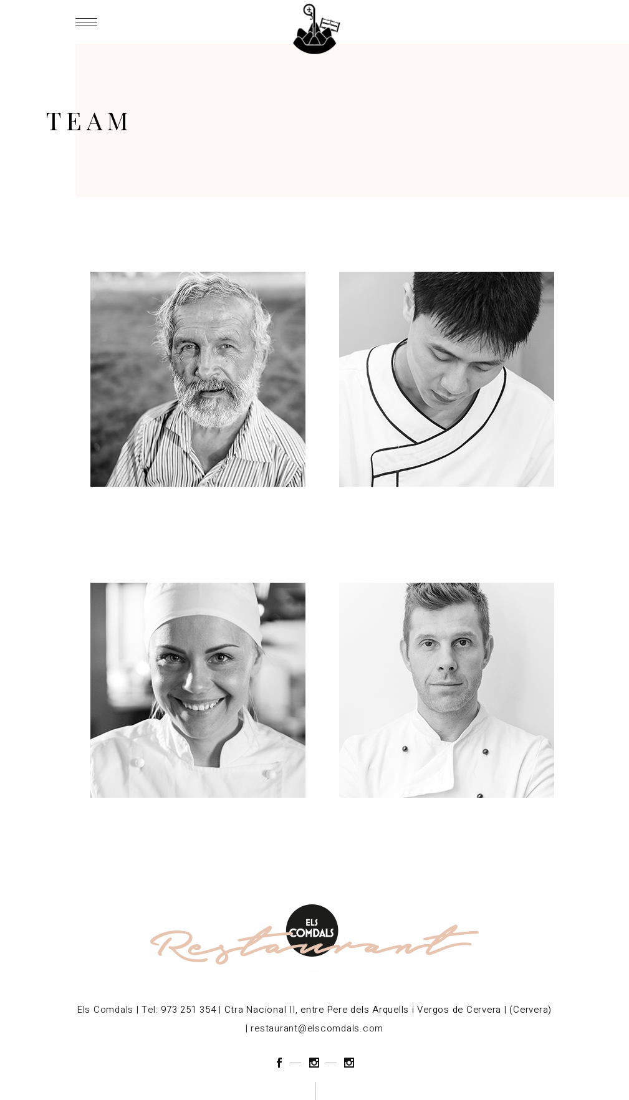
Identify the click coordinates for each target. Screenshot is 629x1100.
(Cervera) (530, 1009)
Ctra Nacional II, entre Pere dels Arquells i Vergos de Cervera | (365, 1009)
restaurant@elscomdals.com (317, 1028)
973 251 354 (188, 1009)
